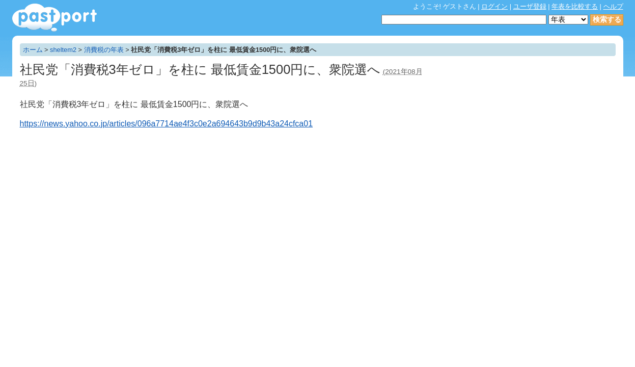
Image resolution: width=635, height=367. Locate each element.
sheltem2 (63, 50)
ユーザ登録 (529, 6)
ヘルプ (613, 6)
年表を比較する (574, 6)
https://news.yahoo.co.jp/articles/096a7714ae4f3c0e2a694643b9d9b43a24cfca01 (166, 123)
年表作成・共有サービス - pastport (54, 18)
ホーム (33, 50)
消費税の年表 (104, 50)
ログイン (494, 6)
